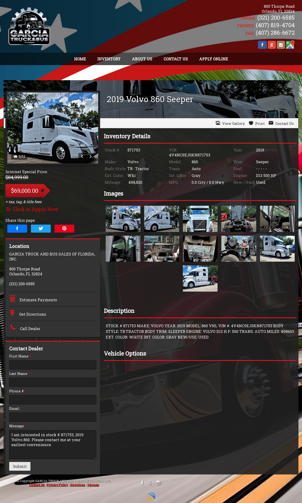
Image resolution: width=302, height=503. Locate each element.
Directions (77, 484)
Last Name (19, 373)
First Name (20, 356)
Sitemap (93, 484)
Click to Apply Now (31, 209)
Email (14, 408)
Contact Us (37, 484)
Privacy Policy (57, 484)
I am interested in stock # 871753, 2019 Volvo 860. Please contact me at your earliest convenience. (52, 444)
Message (17, 426)
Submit (20, 466)
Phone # (17, 391)
